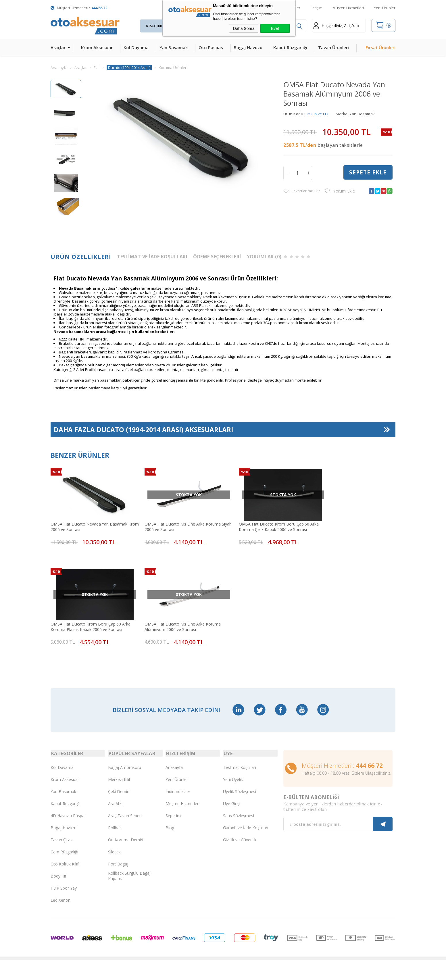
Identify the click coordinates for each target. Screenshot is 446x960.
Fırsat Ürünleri (380, 47)
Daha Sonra (244, 28)
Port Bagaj (118, 853)
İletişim (316, 7)
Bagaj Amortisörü (124, 756)
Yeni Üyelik (233, 768)
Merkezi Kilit (119, 768)
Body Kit (58, 865)
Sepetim (173, 804)
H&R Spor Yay (64, 877)
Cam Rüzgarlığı (64, 841)
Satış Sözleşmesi (238, 804)
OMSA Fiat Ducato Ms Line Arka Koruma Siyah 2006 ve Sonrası (176, 523)
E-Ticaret (206, 952)
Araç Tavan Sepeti (125, 804)
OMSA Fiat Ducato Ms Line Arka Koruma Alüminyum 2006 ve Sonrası (89, 616)
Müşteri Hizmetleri (348, 7)
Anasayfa (174, 756)
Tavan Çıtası (62, 829)
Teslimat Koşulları (239, 756)
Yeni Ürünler (384, 7)
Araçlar (58, 47)
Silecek (114, 841)
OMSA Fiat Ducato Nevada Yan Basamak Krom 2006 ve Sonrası (89, 523)
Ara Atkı (115, 792)
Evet (275, 28)
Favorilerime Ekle (301, 191)
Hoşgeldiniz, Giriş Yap (336, 25)
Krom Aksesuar (97, 47)
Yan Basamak (173, 47)
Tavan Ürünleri (333, 47)
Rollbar (114, 816)
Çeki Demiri (118, 780)
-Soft (193, 952)
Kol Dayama (136, 47)
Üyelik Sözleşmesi (239, 780)
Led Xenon (60, 889)
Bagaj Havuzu (248, 47)
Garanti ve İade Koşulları (245, 816)
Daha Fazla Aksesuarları (144, 430)
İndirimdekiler (178, 780)
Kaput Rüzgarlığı (290, 47)
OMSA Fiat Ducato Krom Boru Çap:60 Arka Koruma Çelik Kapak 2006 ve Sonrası (264, 523)
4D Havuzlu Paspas (68, 804)
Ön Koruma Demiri (125, 829)
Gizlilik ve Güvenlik (239, 829)
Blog (170, 816)
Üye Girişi (231, 792)
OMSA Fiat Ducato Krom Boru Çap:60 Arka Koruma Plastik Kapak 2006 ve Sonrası (351, 523)
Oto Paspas (211, 47)
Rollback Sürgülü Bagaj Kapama (129, 864)
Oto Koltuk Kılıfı (65, 853)
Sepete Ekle (368, 172)
